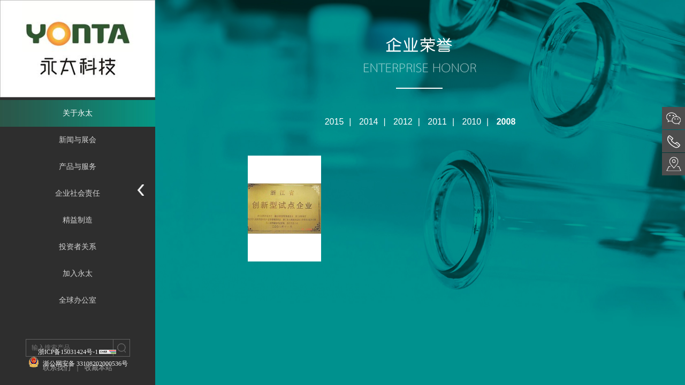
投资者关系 (77, 247)
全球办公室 (77, 300)
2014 (368, 121)
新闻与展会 (77, 140)
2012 (403, 121)
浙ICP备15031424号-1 (68, 352)
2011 (437, 121)
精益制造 (78, 220)
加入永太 (78, 274)
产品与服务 (77, 167)
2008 (506, 121)
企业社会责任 (77, 193)
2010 (472, 121)
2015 (334, 121)
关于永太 (78, 113)
